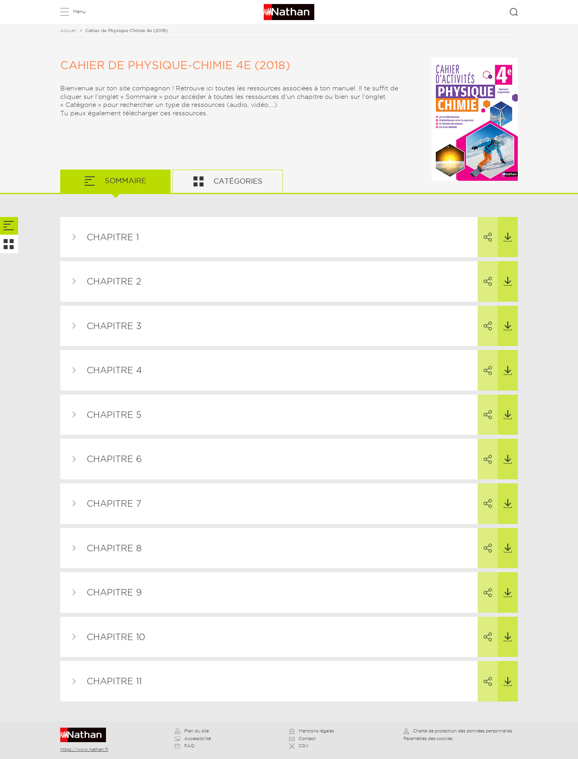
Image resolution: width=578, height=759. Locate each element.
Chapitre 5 (114, 414)
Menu (79, 11)
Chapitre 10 (116, 637)
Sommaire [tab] (124, 180)
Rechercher (514, 12)
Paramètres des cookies (427, 738)
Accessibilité (193, 738)
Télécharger (505, 229)
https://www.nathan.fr (84, 749)
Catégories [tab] (237, 181)
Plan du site (192, 730)
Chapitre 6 (114, 459)
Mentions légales (311, 730)
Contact (302, 738)
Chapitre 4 (114, 370)
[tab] (9, 226)
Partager (485, 230)
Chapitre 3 (114, 326)
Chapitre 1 (113, 237)
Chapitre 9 (114, 592)
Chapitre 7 (114, 503)
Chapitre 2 (114, 281)
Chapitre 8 (114, 548)
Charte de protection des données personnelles (457, 730)
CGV (299, 745)
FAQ (184, 745)
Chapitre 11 (114, 681)
